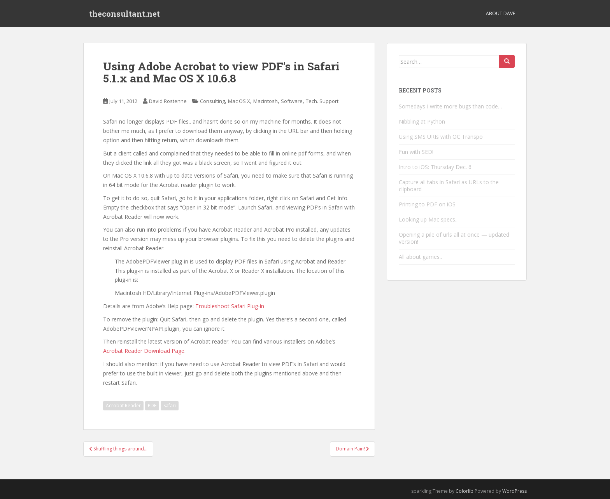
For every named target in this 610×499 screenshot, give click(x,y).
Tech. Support (322, 101)
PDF (152, 405)
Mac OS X (239, 101)
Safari (169, 405)
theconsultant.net (124, 14)
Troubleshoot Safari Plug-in (229, 306)
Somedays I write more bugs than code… (450, 106)
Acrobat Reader (123, 405)
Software (292, 101)
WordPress (514, 491)
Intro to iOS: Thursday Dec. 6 (435, 167)
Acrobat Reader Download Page (143, 350)
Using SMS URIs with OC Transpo (441, 136)
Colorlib (464, 491)
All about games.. (420, 256)
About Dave (500, 13)
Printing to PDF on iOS (427, 204)
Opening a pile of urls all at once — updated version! (454, 238)
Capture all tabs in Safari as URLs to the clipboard (449, 185)
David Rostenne (168, 101)
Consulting (212, 101)
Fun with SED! (416, 151)
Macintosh (265, 101)
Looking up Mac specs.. (428, 219)
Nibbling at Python (422, 121)
